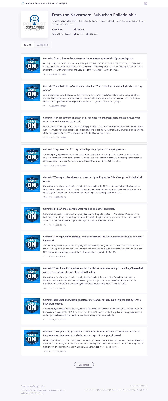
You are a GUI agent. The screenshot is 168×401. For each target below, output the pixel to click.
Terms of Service (90, 390)
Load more (84, 365)
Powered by (32, 386)
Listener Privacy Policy (118, 390)
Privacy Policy (103, 390)
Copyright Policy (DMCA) (138, 390)
